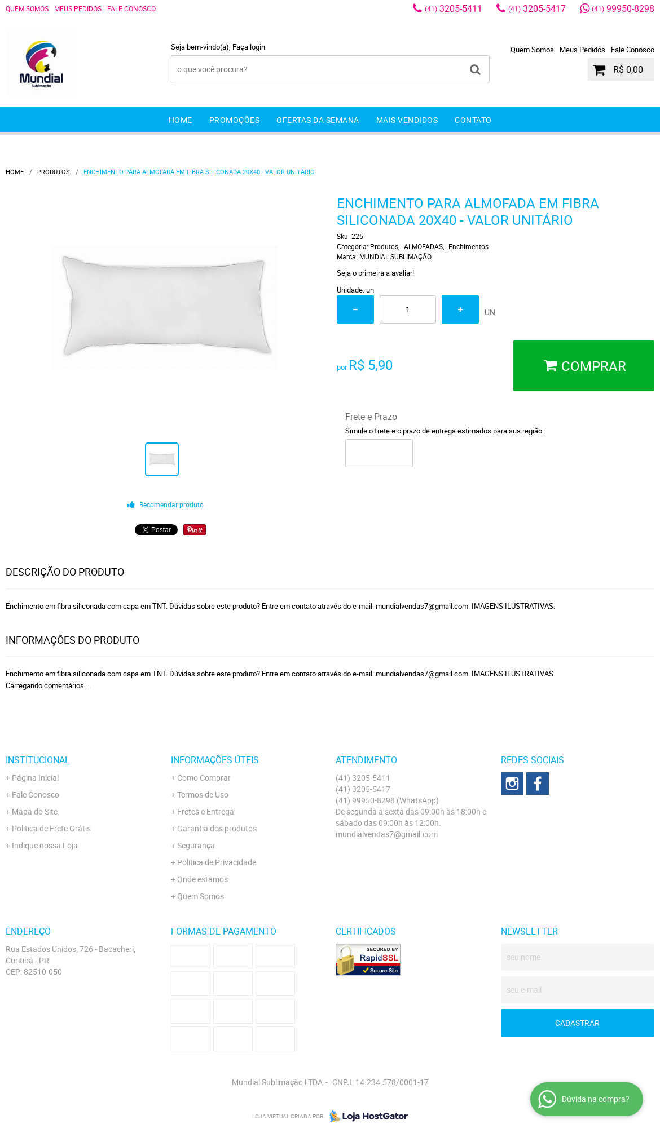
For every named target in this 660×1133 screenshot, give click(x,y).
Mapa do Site (35, 811)
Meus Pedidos (78, 8)
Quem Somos (27, 8)
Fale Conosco (131, 8)
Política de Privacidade (216, 862)
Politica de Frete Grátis (51, 828)
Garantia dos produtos (217, 828)
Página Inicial (35, 777)
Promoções (234, 119)
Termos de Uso (202, 794)
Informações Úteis (215, 760)
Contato (473, 119)
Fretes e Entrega (205, 811)
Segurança (196, 845)
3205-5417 (537, 8)
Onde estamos (202, 879)
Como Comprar (204, 777)
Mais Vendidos (407, 119)
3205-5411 (453, 8)
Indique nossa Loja (45, 845)
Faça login (248, 47)
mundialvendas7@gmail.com (387, 834)
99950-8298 (623, 8)
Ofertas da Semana (317, 119)
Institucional (38, 760)
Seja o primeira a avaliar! (375, 273)
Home (180, 119)
